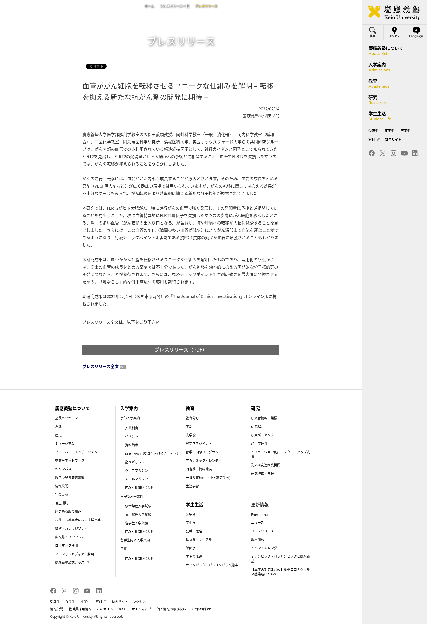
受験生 (55, 601)
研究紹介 (257, 426)
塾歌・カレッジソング (71, 528)
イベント (131, 436)
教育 (190, 408)
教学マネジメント (199, 443)
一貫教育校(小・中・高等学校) (208, 477)
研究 (255, 408)
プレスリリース (262, 531)
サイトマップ (141, 609)
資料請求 (131, 444)
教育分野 (192, 417)
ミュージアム (64, 443)
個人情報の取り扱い (171, 609)
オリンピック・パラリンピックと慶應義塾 (280, 558)
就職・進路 (194, 531)
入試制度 (131, 428)
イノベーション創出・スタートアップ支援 (280, 454)
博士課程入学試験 (138, 514)
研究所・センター (264, 435)
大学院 (191, 435)
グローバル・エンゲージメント (78, 452)
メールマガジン (136, 479)
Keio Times (259, 514)
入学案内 (129, 408)
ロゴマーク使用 (66, 545)
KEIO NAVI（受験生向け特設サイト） (152, 453)
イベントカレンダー (265, 547)
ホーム (149, 6)
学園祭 (191, 547)
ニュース (257, 522)
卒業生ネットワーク (69, 460)
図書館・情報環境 (199, 468)
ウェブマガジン (136, 470)
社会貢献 (61, 494)
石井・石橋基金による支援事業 (78, 519)
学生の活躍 (194, 556)
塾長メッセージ (66, 417)
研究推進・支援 (262, 473)
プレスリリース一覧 (174, 6)
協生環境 (61, 503)
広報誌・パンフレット (71, 537)
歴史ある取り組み (68, 511)
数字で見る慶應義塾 (69, 477)
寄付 (101, 601)
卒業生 (85, 601)
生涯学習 (192, 486)
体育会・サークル (199, 539)
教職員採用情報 (80, 609)
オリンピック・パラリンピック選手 (212, 565)
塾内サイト (120, 601)
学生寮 (191, 522)
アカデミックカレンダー (204, 460)
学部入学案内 (130, 417)
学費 (123, 548)
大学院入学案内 (131, 496)
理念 (58, 426)
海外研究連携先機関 (265, 465)
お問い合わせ (201, 609)
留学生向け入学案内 (135, 540)
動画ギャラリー (136, 462)
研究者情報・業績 (264, 417)
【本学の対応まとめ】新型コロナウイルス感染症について (280, 572)
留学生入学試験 (136, 523)
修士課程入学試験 (138, 506)
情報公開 (61, 486)
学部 (189, 426)
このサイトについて (111, 609)
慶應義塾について (72, 408)
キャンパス (63, 468)
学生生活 (194, 504)
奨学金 (191, 514)
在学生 (70, 601)
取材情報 (257, 539)
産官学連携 (259, 443)
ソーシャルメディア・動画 (74, 553)
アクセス (139, 601)
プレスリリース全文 (100, 366)
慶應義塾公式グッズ (72, 562)
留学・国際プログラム (202, 452)
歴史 (58, 435)
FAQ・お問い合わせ (139, 487)
